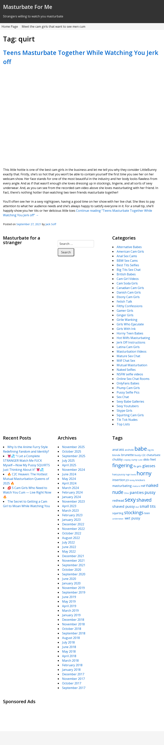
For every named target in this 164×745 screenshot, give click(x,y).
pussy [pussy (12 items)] (150, 492)
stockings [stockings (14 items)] (133, 512)
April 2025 (69, 465)
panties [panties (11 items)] (137, 492)
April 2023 (69, 506)
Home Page (10, 26)
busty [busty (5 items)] (138, 455)
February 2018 (72, 665)
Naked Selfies (126, 370)
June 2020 (69, 579)
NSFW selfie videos (130, 374)
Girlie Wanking (127, 320)
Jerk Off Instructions (131, 342)
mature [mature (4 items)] (136, 486)
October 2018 (71, 629)
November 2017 (73, 679)
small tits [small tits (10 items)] (148, 506)
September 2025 (73, 456)
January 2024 (71, 497)
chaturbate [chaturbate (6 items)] (153, 455)
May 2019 (69, 601)
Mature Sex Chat (128, 356)
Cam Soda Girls (127, 283)
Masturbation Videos (131, 351)
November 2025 (73, 447)
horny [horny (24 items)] (144, 473)
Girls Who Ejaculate (130, 324)
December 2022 (73, 524)
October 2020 (71, 570)
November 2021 (73, 560)
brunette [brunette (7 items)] (127, 455)
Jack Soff (50, 224)
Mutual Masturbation (132, 365)
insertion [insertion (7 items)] (118, 480)
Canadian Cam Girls (130, 288)
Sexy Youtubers (128, 406)
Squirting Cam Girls (130, 415)
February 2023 (72, 515)
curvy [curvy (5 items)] (134, 459)
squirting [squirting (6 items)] (117, 513)
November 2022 (73, 529)
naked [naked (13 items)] (152, 485)
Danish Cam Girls (129, 292)
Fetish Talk (124, 301)
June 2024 (69, 474)
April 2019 (69, 606)
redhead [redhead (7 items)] (118, 500)
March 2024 (70, 488)
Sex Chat (123, 397)
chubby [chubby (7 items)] (117, 459)
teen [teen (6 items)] (147, 513)
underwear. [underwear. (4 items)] (118, 518)
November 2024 (73, 470)
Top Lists (123, 424)
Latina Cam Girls (128, 347)
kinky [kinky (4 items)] (132, 480)
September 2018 (73, 633)
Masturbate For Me (27, 6)
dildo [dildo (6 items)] (146, 459)
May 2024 (69, 479)
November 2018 (73, 624)
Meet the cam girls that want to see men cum (53, 26)
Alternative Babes (129, 247)
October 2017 (71, 683)
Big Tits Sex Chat (129, 270)
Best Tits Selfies (128, 265)
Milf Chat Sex (126, 360)
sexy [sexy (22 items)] (130, 499)
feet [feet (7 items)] (153, 459)
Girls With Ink (126, 329)
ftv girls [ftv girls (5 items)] (137, 466)
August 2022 (71, 538)
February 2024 (72, 492)
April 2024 (69, 483)
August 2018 (71, 638)
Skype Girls (124, 410)
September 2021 (73, 565)
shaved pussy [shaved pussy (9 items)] (123, 506)
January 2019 (71, 615)
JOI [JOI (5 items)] (127, 480)
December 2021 (73, 556)
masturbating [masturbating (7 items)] (122, 486)
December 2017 (73, 674)
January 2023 (71, 520)
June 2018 (69, 647)
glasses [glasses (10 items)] (148, 465)
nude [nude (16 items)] (117, 492)
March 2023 (70, 510)
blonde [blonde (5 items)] (116, 455)
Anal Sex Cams (127, 256)
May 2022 (69, 551)
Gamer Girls (125, 310)
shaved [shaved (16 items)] (144, 500)
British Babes (126, 274)
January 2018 (71, 670)
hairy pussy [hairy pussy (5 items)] (118, 474)
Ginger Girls (125, 315)
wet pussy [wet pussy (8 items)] (132, 518)
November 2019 (73, 588)
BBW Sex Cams (127, 260)
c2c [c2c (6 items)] (144, 455)
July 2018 (68, 642)
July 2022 (68, 542)
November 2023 (73, 501)
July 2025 (68, 460)
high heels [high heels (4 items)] (131, 474)
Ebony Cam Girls (128, 297)
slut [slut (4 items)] (137, 507)
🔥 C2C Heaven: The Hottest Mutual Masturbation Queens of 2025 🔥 (26, 478)
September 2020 (73, 574)
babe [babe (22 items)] (141, 448)
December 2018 (73, 620)
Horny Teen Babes (130, 333)
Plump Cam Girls (128, 388)
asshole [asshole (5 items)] (129, 449)
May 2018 (69, 651)
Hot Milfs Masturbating (133, 338)
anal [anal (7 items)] (115, 449)
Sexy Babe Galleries (130, 401)
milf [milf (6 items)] (143, 486)
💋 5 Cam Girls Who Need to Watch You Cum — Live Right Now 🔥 (27, 492)
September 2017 (73, 688)
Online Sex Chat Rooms (133, 379)
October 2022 (71, 533)
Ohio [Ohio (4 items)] (126, 493)
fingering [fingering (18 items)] (122, 465)
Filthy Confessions (129, 306)
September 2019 (73, 592)
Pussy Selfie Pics (128, 392)
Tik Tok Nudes (127, 420)
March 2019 (70, 610)
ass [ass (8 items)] (121, 449)
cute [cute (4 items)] (140, 459)
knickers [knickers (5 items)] (140, 480)
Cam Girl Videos (128, 279)
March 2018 (70, 660)
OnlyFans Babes (128, 383)
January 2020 (71, 583)
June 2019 (69, 597)
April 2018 (69, 656)
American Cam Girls (130, 251)
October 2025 (71, 451)
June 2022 (69, 547)
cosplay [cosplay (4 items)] (127, 459)
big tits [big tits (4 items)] (151, 450)
